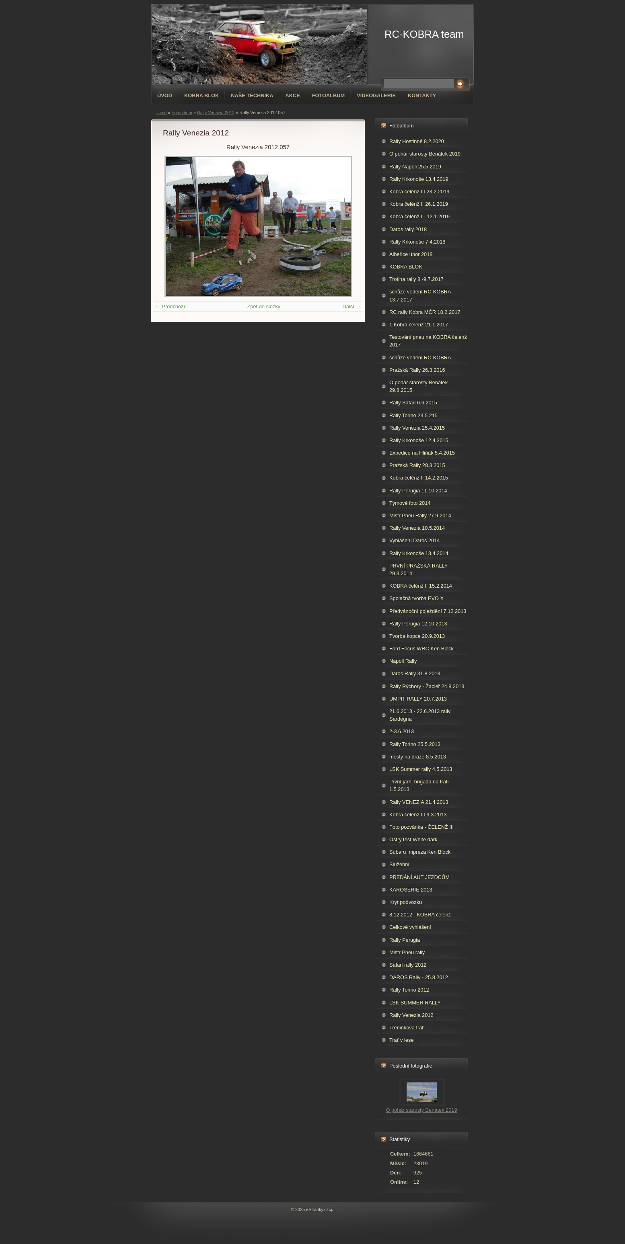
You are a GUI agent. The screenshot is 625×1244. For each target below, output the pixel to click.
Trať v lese (401, 1040)
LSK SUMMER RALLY (415, 1003)
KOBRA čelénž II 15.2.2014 (420, 586)
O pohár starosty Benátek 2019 (425, 154)
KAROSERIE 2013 (410, 890)
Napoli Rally (403, 661)
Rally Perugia (404, 940)
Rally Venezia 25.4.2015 (417, 428)
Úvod (164, 95)
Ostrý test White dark (413, 839)
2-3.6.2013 (401, 731)
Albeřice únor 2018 (410, 254)
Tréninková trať (406, 1028)
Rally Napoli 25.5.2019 (415, 167)
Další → (351, 306)
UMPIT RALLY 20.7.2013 (418, 699)
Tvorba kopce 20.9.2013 (417, 636)
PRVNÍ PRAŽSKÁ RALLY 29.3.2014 (418, 569)
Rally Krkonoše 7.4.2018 (417, 242)
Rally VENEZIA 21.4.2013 (418, 802)
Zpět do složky (263, 306)
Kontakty (422, 95)
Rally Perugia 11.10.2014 (418, 491)
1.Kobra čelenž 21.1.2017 (418, 325)
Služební (399, 864)
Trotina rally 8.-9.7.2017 (416, 279)
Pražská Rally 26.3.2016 (417, 370)
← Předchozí (170, 306)
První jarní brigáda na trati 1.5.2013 (418, 785)
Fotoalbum (328, 95)
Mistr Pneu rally (407, 952)
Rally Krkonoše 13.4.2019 (418, 179)
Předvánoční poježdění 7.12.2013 (427, 611)
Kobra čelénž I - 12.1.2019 (419, 216)
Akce (292, 95)
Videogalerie (376, 95)
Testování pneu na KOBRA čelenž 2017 (428, 341)
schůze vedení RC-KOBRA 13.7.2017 (420, 295)
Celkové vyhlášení (410, 927)
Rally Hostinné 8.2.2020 (416, 141)
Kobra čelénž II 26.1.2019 (418, 204)
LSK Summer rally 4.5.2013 (420, 769)
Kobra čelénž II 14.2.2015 (418, 478)
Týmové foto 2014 (409, 503)
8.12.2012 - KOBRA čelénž (420, 915)
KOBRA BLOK (201, 95)
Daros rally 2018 (408, 229)
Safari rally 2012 (407, 965)
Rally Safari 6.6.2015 (413, 403)
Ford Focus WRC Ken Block (421, 649)
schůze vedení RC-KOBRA (420, 358)
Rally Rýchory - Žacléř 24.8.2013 (426, 686)
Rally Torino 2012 (409, 990)
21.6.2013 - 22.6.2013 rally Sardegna (419, 715)
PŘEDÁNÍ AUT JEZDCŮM (419, 877)
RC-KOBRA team (424, 34)
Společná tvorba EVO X (416, 598)
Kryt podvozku (405, 902)
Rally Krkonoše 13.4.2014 (418, 553)
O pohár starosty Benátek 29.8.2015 (418, 386)
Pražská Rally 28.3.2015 (417, 465)
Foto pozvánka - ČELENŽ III (421, 827)
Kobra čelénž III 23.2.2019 (419, 192)
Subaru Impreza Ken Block (419, 852)
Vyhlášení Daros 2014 (414, 540)
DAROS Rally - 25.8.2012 (418, 977)
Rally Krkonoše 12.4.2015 (418, 440)
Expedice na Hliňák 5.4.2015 (422, 453)
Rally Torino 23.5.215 (413, 415)
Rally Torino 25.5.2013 (414, 744)
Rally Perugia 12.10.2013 (418, 624)
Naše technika (252, 95)
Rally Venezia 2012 (215, 112)
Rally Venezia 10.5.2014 (417, 528)
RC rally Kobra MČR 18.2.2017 (424, 312)
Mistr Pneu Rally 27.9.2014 (420, 515)
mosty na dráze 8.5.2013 (417, 757)
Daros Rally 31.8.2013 (414, 673)
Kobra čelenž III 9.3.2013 (417, 815)
